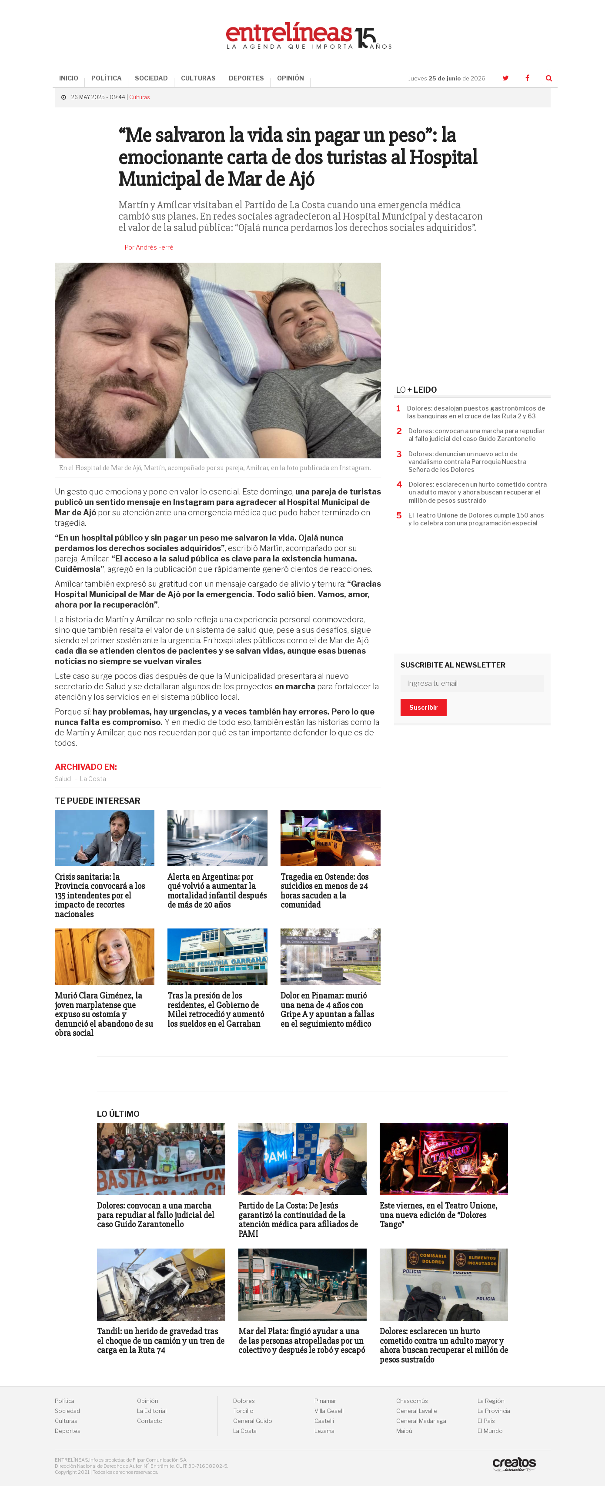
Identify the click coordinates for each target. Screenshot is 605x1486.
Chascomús (412, 1401)
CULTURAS (198, 78)
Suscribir (423, 707)
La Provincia (494, 1411)
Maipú (404, 1431)
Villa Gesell (329, 1411)
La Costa (93, 778)
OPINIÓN (290, 78)
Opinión (147, 1401)
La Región (491, 1401)
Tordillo (243, 1411)
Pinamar (325, 1401)
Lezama (324, 1431)
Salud (63, 778)
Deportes (67, 1431)
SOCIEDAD (151, 78)
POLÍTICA (106, 78)
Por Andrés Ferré (149, 247)
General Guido (252, 1421)
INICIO (68, 78)
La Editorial (152, 1411)
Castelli (324, 1421)
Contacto (150, 1421)
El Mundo (490, 1431)
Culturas (139, 97)
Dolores (244, 1401)
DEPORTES (246, 78)
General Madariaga (421, 1421)
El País (486, 1421)
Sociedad (67, 1411)
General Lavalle (416, 1411)
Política (64, 1401)
